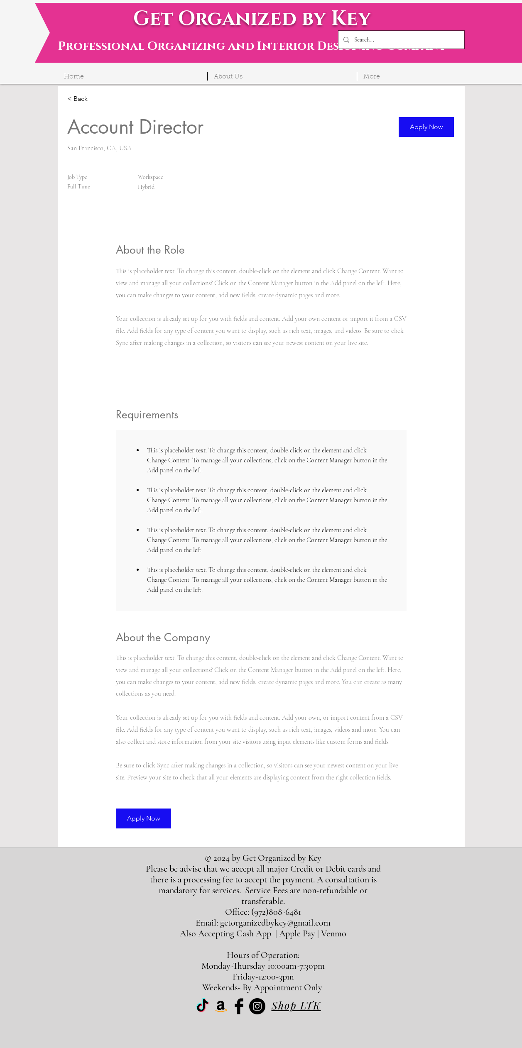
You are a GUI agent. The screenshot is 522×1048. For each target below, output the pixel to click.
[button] (426, 127)
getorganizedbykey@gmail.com (275, 922)
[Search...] (400, 40)
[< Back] (96, 99)
